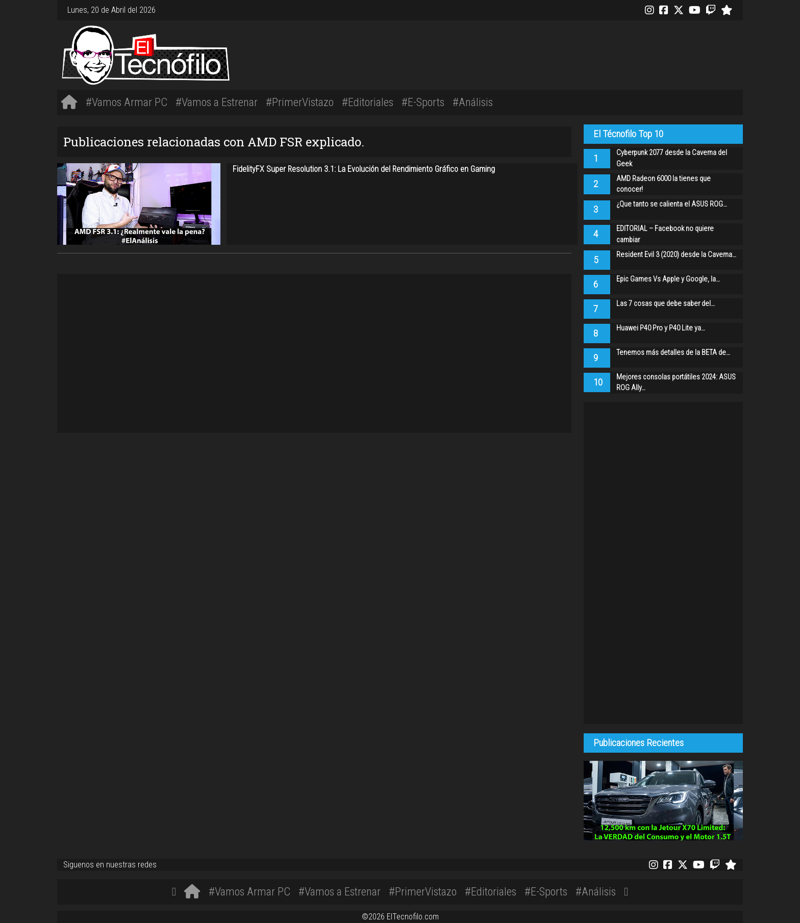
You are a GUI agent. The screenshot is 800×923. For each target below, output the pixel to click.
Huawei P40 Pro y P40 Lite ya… (660, 328)
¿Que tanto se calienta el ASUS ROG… (671, 204)
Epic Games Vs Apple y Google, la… (668, 279)
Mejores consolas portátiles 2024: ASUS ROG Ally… (676, 383)
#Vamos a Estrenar (217, 102)
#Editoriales (367, 102)
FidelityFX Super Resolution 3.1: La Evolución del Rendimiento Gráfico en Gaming (364, 169)
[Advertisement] (543, 53)
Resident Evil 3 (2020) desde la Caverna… (676, 254)
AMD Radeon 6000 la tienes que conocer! (663, 184)
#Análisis (473, 102)
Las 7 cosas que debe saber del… (665, 303)
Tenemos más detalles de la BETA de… (673, 352)
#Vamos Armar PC (126, 102)
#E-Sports (423, 102)
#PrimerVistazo (300, 102)
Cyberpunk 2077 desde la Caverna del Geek (671, 158)
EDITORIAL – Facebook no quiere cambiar (665, 234)
